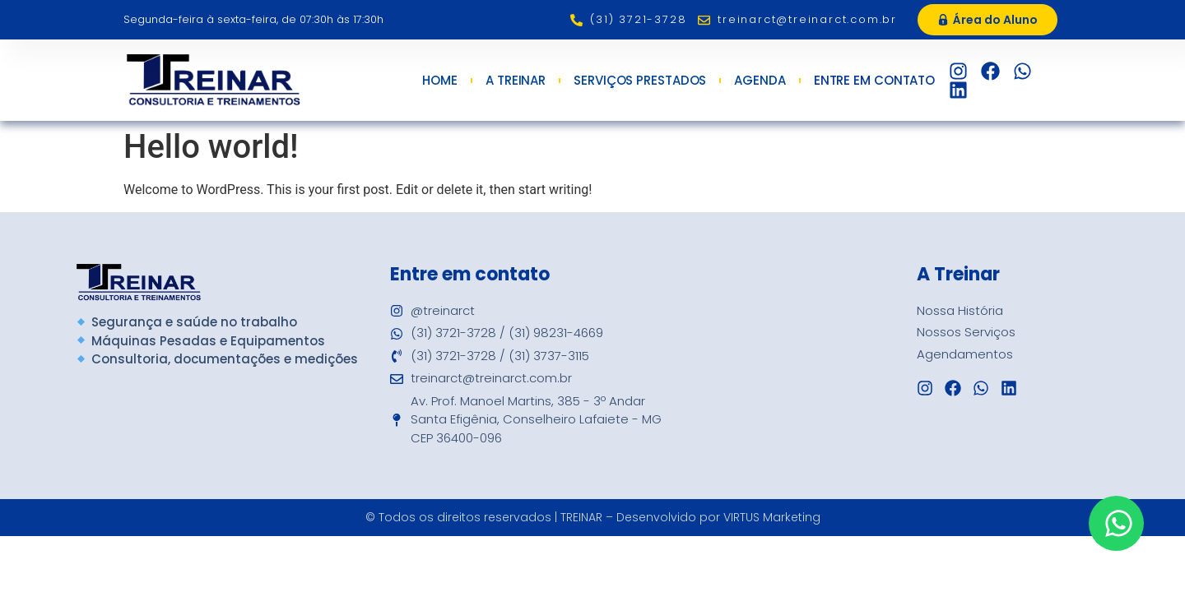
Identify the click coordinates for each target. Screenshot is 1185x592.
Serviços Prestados (640, 80)
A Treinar (516, 80)
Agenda (759, 80)
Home (440, 80)
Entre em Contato (878, 80)
